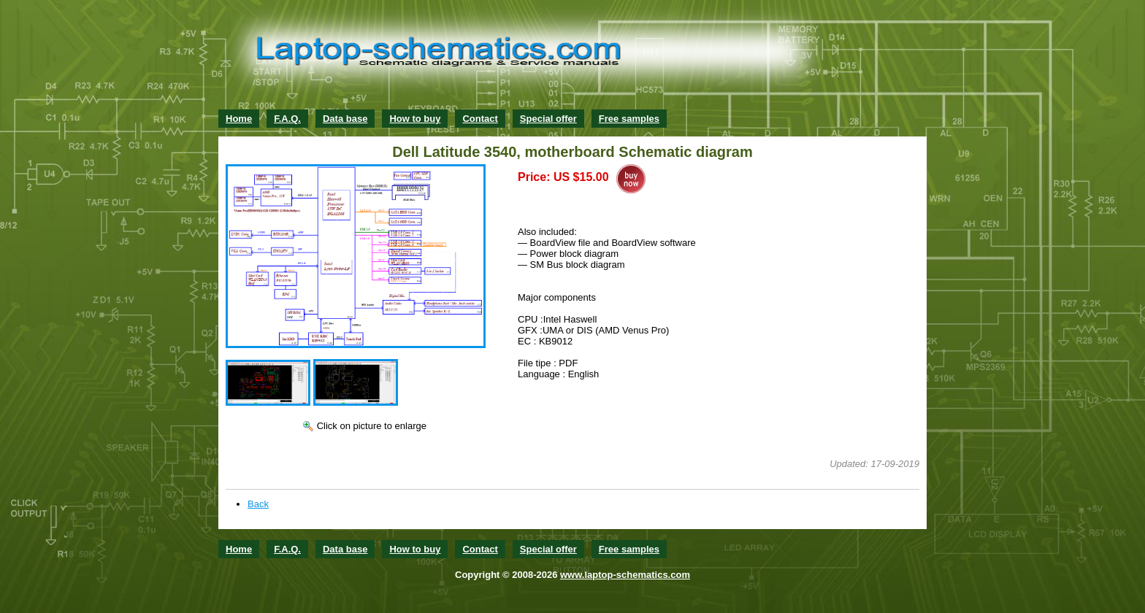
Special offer (548, 118)
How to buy (414, 118)
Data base (345, 118)
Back (258, 503)
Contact (479, 118)
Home (239, 118)
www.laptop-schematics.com (625, 574)
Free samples (629, 118)
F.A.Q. (287, 118)
